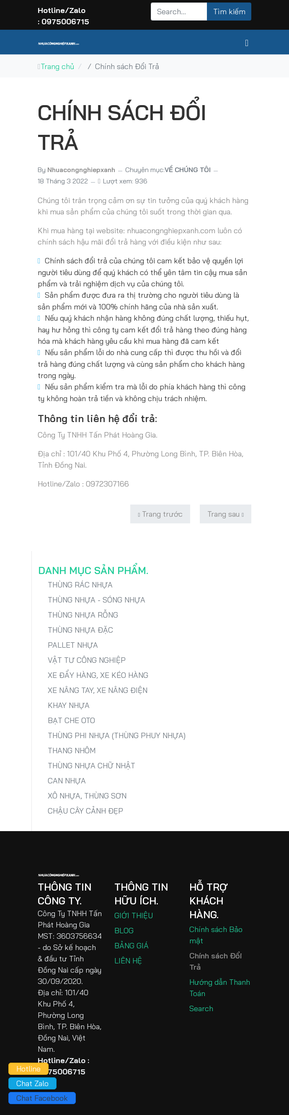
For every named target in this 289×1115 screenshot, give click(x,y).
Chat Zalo (32, 1083)
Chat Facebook (42, 1098)
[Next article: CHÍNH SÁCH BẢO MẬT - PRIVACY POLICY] (225, 514)
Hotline (28, 1069)
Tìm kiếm (229, 11)
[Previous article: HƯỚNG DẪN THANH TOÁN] (160, 514)
